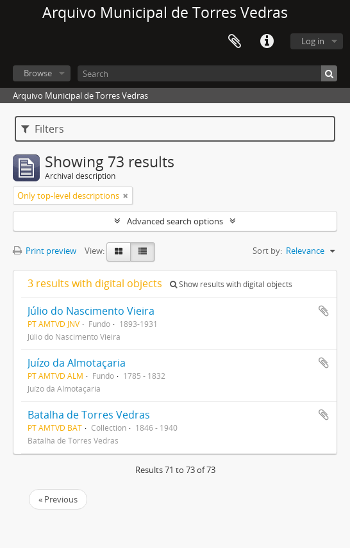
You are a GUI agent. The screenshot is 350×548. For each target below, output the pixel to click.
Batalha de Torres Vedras (89, 415)
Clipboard (235, 42)
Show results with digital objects (231, 284)
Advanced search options (175, 221)
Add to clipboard (323, 310)
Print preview (44, 250)
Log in (312, 41)
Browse (38, 73)
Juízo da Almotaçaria (77, 363)
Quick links (267, 42)
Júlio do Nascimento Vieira (91, 311)
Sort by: (267, 250)
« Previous (58, 499)
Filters (42, 129)
